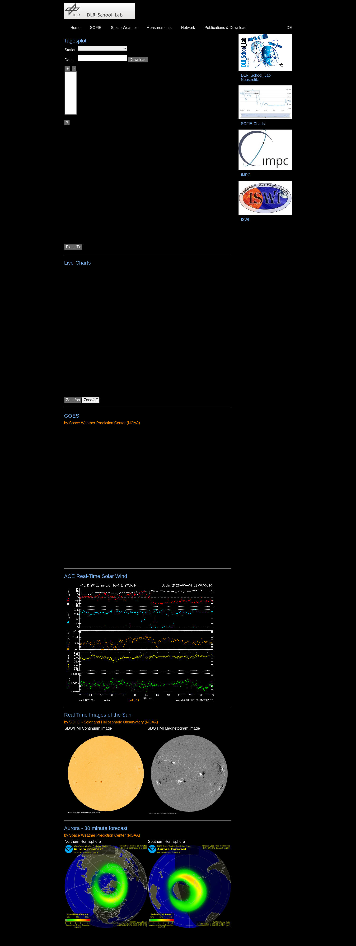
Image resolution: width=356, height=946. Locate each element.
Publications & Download (226, 28)
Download (138, 60)
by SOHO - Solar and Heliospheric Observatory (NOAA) (111, 722)
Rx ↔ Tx (73, 247)
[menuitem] (75, 28)
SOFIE (95, 28)
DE (289, 28)
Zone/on (73, 400)
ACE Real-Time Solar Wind (95, 576)
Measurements (159, 28)
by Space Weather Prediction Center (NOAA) (102, 423)
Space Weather (124, 28)
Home (75, 28)
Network (188, 28)
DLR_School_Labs (99, 11)
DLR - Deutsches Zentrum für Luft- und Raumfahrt (282, 10)
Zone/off (91, 400)
